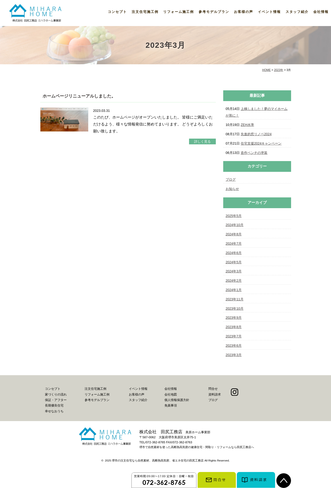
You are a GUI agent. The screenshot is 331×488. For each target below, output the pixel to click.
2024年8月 (234, 234)
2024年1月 (234, 290)
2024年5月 (234, 262)
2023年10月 (235, 308)
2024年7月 (234, 243)
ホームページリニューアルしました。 (79, 96)
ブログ (231, 179)
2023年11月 (235, 299)
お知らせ (232, 189)
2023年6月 (234, 345)
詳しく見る (202, 141)
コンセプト (117, 12)
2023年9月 (234, 318)
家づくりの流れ (56, 394)
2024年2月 (234, 280)
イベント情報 (269, 12)
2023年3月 (234, 355)
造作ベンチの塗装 (254, 153)
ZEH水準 (247, 125)
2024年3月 (234, 271)
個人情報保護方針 (176, 400)
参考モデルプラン (214, 12)
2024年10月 (235, 225)
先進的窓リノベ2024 (256, 134)
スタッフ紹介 (297, 12)
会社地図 (170, 394)
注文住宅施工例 (145, 12)
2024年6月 (234, 253)
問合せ (213, 388)
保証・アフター (56, 400)
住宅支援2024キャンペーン (261, 143)
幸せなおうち (54, 411)
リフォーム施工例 (178, 12)
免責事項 (170, 405)
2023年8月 (234, 327)
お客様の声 (243, 12)
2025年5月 (234, 216)
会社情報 (321, 12)
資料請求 (214, 394)
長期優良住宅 (54, 405)
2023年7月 (234, 336)
